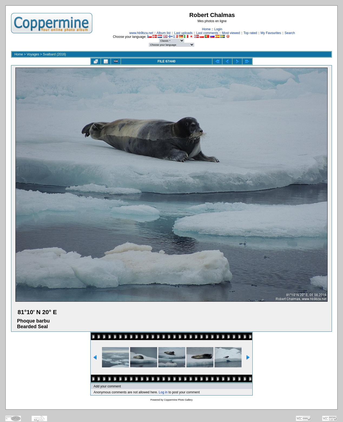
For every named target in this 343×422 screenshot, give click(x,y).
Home (206, 29)
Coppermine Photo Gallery (178, 399)
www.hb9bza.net (141, 33)
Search (290, 33)
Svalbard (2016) (54, 54)
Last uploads (183, 33)
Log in (163, 392)
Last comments (207, 33)
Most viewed (231, 33)
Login (218, 29)
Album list (164, 33)
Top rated (250, 33)
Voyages (33, 54)
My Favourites (270, 33)
